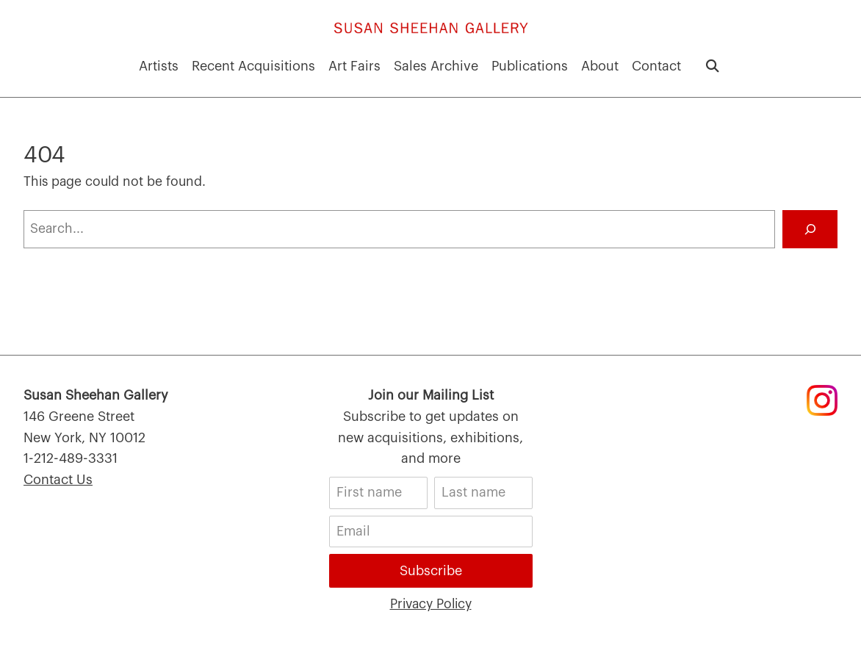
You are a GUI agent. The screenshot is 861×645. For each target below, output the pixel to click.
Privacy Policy (431, 604)
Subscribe (431, 570)
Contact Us (58, 479)
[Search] (809, 229)
